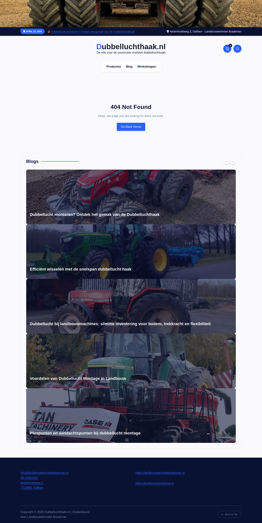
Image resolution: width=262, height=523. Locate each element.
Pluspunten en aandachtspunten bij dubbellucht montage (85, 433)
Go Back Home (131, 126)
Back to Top (229, 514)
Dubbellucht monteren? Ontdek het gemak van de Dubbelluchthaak (92, 31)
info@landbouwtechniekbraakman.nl (44, 472)
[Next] (233, 161)
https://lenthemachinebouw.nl (154, 483)
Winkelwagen (146, 66)
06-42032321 (29, 477)
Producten (113, 66)
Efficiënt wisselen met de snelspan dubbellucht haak (80, 269)
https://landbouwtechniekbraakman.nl (159, 472)
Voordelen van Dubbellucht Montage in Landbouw (78, 378)
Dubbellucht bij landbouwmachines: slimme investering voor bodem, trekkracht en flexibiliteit (120, 324)
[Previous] (226, 161)
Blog (129, 66)
